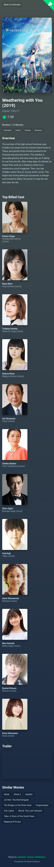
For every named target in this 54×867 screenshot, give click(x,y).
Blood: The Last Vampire (30, 810)
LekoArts (21, 857)
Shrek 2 (17, 794)
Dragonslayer (42, 805)
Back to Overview (12, 4)
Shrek (6, 794)
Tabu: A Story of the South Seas (19, 816)
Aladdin (29, 794)
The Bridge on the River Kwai (17, 805)
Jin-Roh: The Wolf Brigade (16, 800)
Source (30, 857)
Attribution (40, 857)
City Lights (9, 810)
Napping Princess (12, 821)
